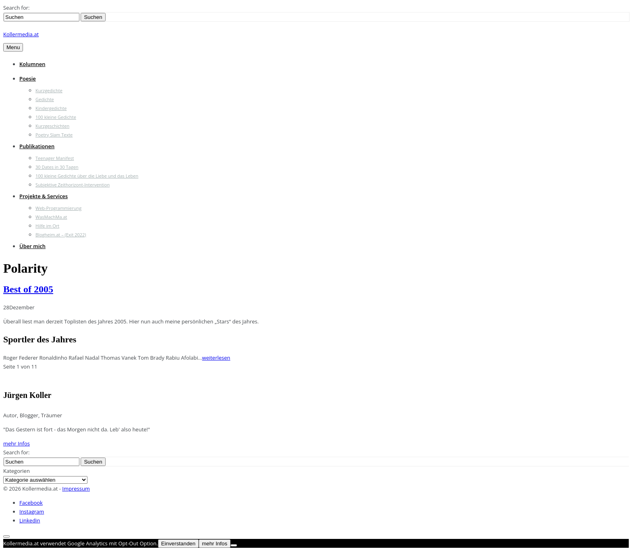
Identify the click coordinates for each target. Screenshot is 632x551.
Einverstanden (178, 544)
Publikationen (36, 146)
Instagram (31, 511)
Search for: (16, 7)
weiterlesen (216, 357)
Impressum (76, 488)
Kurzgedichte (48, 90)
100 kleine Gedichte (55, 117)
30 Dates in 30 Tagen (57, 167)
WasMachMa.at (51, 217)
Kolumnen (32, 64)
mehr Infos (16, 443)
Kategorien (16, 470)
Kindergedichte (51, 108)
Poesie (27, 78)
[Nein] (234, 545)
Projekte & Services (43, 196)
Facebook (31, 502)
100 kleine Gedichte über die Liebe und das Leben (86, 176)
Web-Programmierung (58, 208)
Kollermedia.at (21, 34)
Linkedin (29, 520)
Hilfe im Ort (47, 226)
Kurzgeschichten (52, 126)
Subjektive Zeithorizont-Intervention (72, 185)
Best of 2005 (28, 289)
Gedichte (44, 99)
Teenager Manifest (54, 158)
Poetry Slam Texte (54, 135)
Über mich (32, 246)
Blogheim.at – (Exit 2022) (60, 235)
